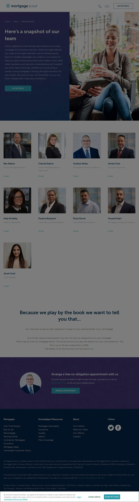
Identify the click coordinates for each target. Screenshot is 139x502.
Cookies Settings (94, 497)
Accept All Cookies (112, 497)
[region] (69, 496)
